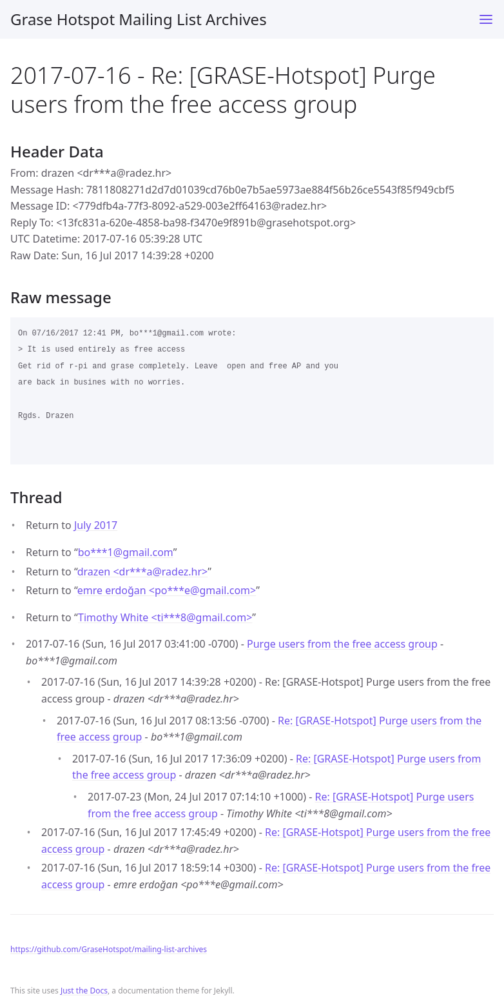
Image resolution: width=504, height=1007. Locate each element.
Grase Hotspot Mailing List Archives (138, 19)
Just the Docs (84, 990)
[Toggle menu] (486, 19)
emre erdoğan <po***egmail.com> (166, 590)
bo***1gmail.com (125, 552)
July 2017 (95, 525)
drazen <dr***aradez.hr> (142, 571)
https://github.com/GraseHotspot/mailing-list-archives (108, 949)
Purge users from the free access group (342, 644)
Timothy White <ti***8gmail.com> (165, 617)
